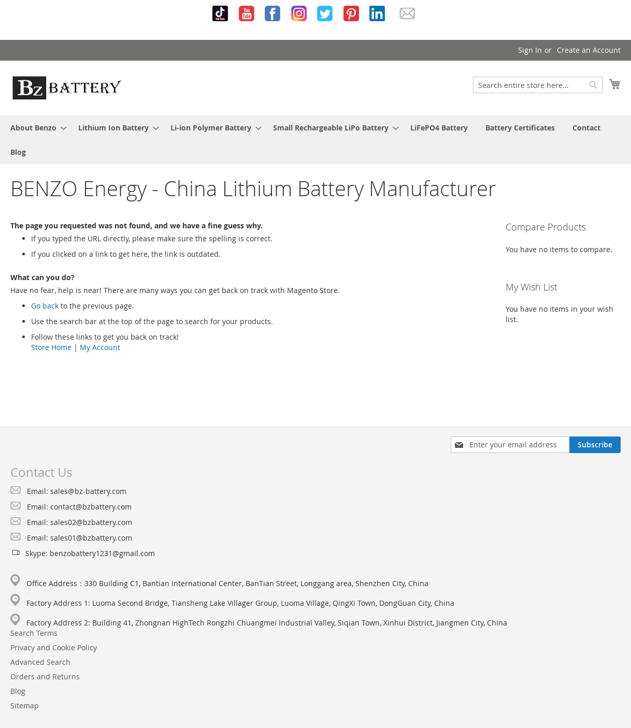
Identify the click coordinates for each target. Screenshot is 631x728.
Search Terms (34, 633)
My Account (100, 347)
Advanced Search (40, 662)
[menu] (315, 139)
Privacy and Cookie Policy (53, 647)
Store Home (51, 347)
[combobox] (538, 85)
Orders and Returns (45, 676)
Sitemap (24, 705)
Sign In (530, 50)
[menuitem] (35, 127)
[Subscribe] (595, 444)
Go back (45, 306)
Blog (17, 691)
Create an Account (589, 50)
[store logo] (66, 87)
